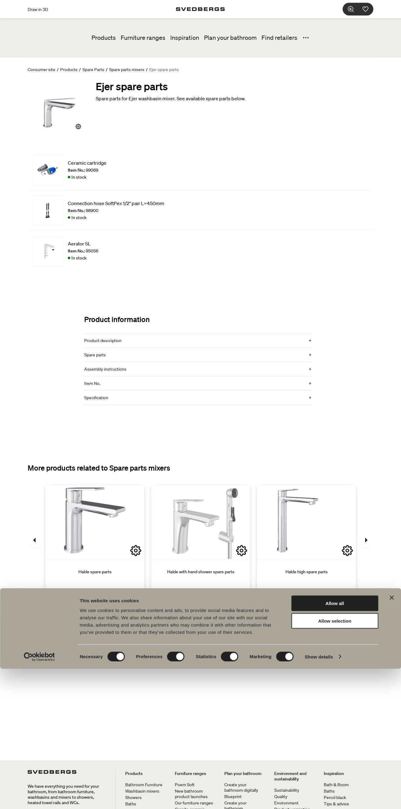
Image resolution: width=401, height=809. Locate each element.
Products (104, 37)
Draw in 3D (38, 9)
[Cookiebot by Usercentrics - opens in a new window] (39, 797)
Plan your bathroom (230, 37)
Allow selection (334, 761)
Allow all (335, 743)
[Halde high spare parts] (306, 540)
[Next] (366, 540)
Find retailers (279, 37)
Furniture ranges (143, 37)
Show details (319, 797)
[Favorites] (369, 9)
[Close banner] (391, 738)
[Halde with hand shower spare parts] (200, 540)
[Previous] (35, 540)
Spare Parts (93, 69)
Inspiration (184, 37)
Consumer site (41, 69)
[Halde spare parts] (94, 540)
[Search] (355, 9)
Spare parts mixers (126, 69)
